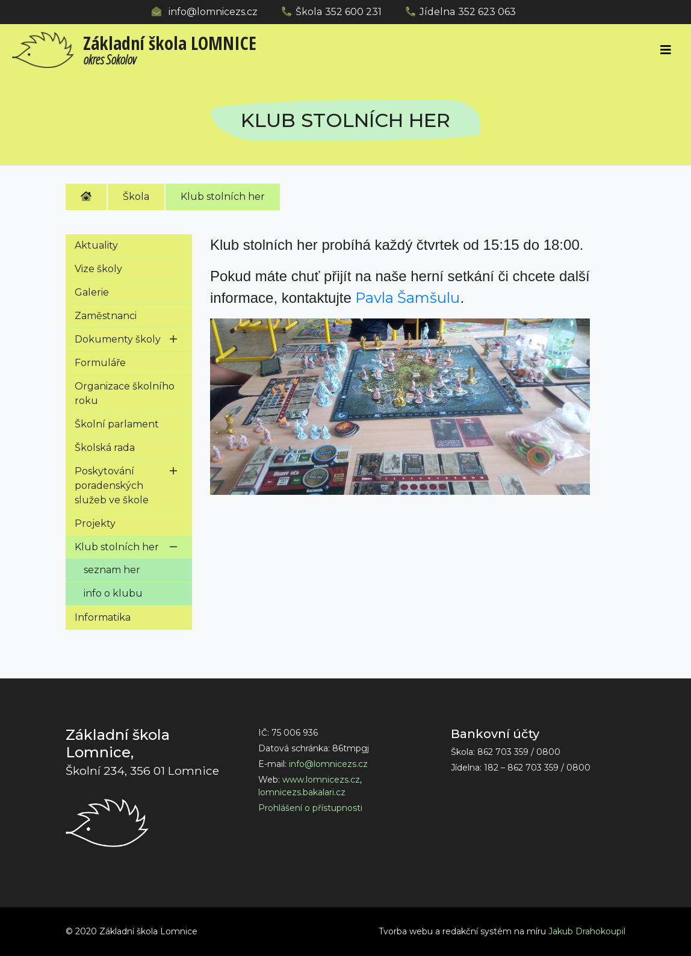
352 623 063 (487, 11)
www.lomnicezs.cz (321, 779)
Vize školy (98, 269)
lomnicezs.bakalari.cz (302, 792)
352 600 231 (353, 11)
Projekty (95, 523)
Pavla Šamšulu (407, 297)
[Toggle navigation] (665, 50)
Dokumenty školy (118, 339)
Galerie (92, 292)
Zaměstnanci (106, 315)
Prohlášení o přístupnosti (310, 807)
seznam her (112, 570)
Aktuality (96, 245)
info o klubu (113, 593)
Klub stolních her (223, 196)
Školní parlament (117, 424)
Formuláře (100, 362)
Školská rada (105, 447)
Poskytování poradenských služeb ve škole (112, 485)
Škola (136, 196)
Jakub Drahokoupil (586, 931)
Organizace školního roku (125, 393)
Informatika (103, 617)
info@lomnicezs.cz (213, 11)
